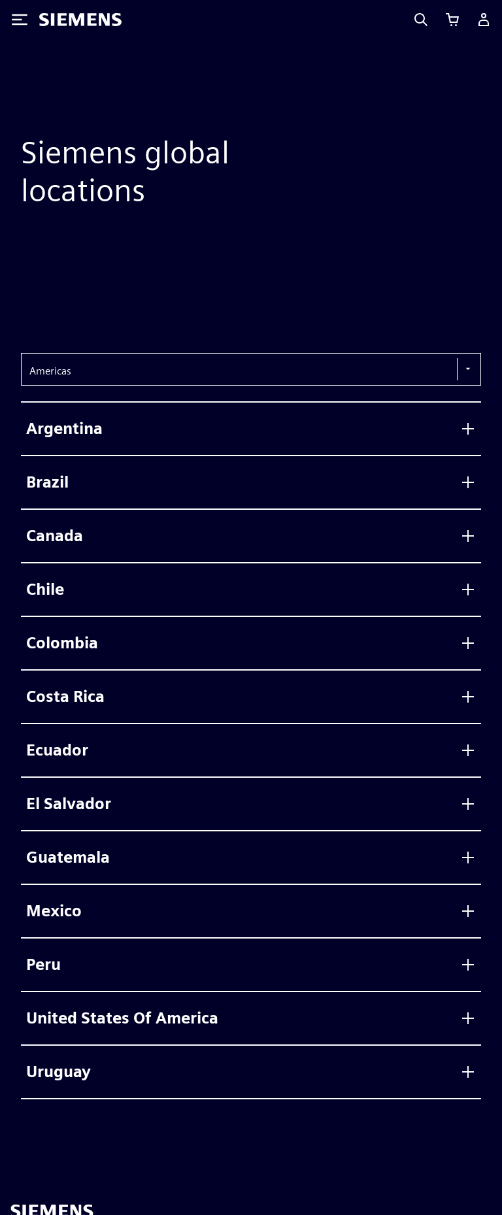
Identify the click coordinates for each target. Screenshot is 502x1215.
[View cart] (452, 20)
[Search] (421, 20)
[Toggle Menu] (19, 19)
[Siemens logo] (80, 19)
